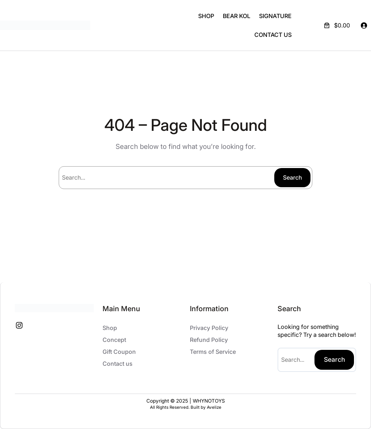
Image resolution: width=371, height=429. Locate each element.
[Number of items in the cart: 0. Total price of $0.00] (336, 25)
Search (292, 177)
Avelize (214, 407)
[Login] (364, 25)
